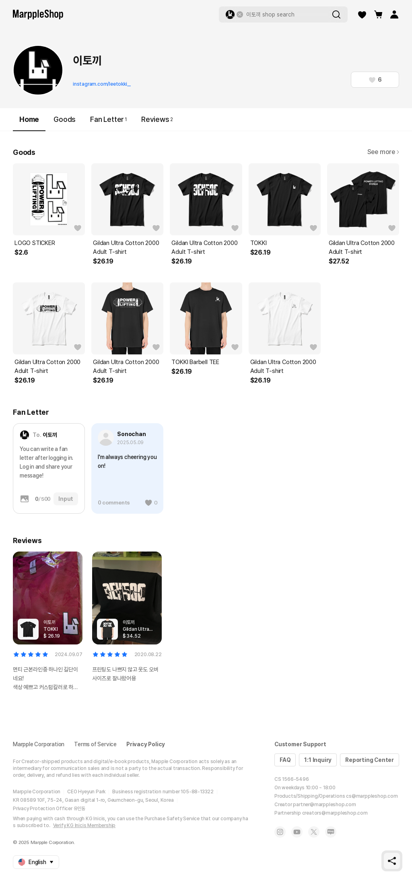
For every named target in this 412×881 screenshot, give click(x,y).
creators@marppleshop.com (335, 813)
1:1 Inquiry (318, 760)
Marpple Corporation (38, 744)
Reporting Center (369, 760)
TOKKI (258, 243)
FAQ (285, 760)
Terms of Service (95, 744)
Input (65, 499)
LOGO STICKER (34, 243)
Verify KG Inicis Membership (84, 825)
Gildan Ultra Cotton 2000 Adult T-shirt (126, 247)
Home (29, 123)
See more (383, 152)
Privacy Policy (145, 744)
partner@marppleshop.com (324, 804)
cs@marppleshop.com (372, 796)
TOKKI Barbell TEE (195, 362)
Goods (65, 119)
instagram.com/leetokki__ (102, 84)
